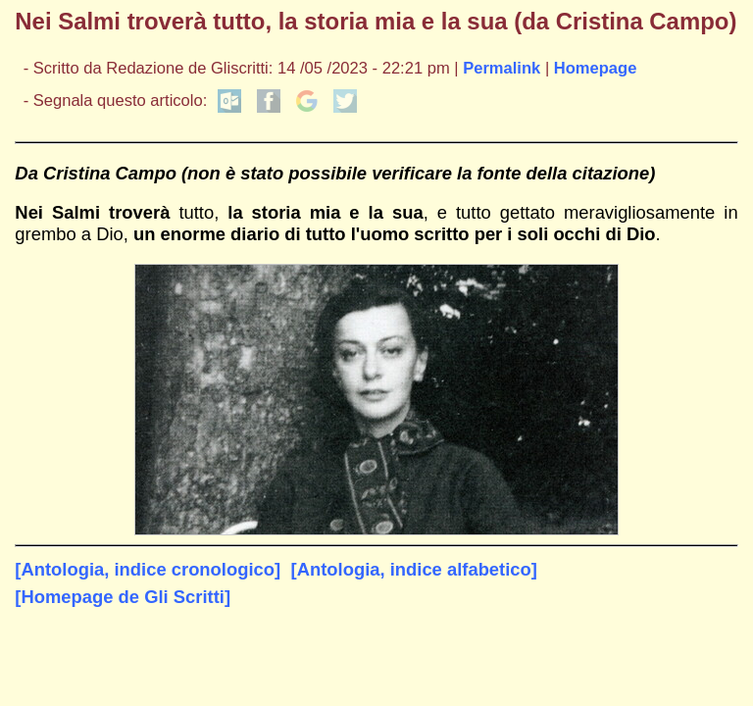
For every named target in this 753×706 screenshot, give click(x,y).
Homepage (595, 68)
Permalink (501, 68)
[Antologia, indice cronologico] (147, 569)
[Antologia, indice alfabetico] (414, 569)
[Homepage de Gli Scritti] (122, 596)
